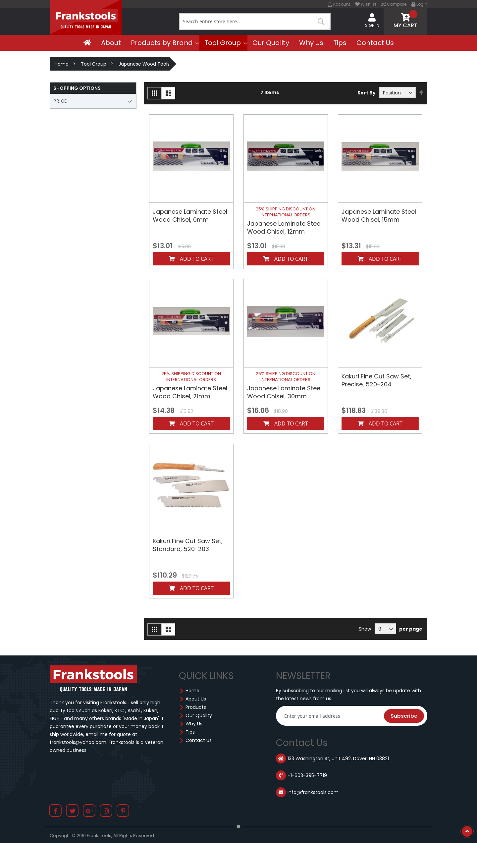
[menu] (238, 43)
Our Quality (199, 715)
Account (339, 4)
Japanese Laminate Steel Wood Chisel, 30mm (284, 392)
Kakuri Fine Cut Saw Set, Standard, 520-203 (188, 545)
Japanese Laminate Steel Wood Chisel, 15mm (379, 215)
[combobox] (255, 21)
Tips (190, 732)
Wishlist (365, 4)
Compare (393, 4)
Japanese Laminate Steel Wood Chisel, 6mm (190, 215)
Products (196, 707)
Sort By (366, 92)
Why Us (194, 723)
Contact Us (199, 740)
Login (419, 4)
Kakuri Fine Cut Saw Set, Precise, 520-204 (376, 380)
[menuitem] (87, 43)
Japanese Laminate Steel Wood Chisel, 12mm (284, 227)
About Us (196, 699)
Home (62, 64)
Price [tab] (60, 101)
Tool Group (93, 64)
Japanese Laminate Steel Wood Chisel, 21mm (190, 392)
